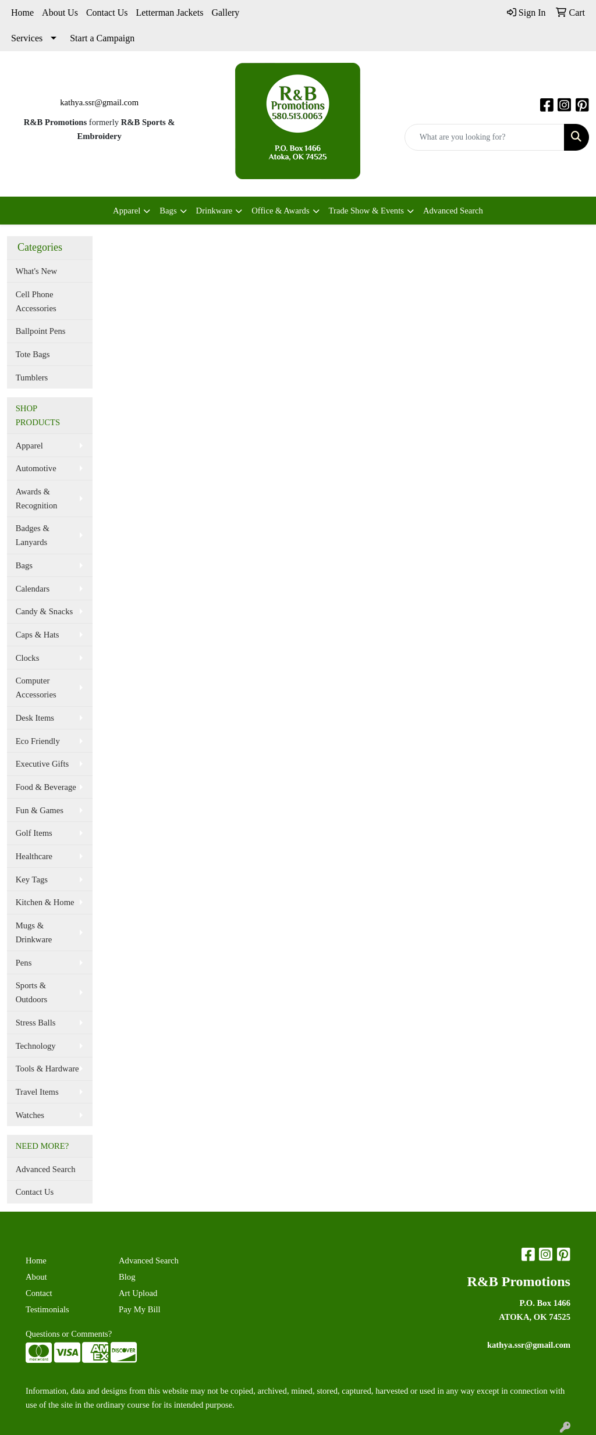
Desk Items (35, 717)
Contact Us (107, 12)
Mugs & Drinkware (34, 932)
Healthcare (34, 856)
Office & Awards (280, 210)
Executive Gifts (42, 763)
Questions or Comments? (69, 1333)
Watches (30, 1115)
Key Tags (32, 879)
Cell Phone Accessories (36, 301)
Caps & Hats (37, 634)
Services (26, 38)
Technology (36, 1046)
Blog (127, 1276)
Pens (24, 962)
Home (22, 12)
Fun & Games (39, 810)
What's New (36, 271)
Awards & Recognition (37, 498)
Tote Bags (33, 354)
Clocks (28, 658)
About (36, 1276)
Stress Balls (36, 1022)
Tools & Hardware (47, 1068)
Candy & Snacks (44, 611)
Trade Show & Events (366, 210)
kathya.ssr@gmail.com (99, 102)
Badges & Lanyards (32, 535)
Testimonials (47, 1309)
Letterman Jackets (169, 12)
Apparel (126, 210)
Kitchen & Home (45, 902)
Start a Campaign (102, 38)
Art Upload (138, 1293)
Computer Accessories (36, 687)
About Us (60, 12)
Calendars (33, 588)
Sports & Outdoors (32, 992)
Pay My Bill (140, 1309)
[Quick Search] (485, 137)
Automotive (36, 468)
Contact (39, 1293)
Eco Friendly (38, 741)
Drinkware (214, 210)
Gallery (225, 12)
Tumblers (32, 377)
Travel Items (37, 1091)
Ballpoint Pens (41, 331)
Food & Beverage (46, 787)
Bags (167, 210)
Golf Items (34, 833)
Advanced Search (453, 210)
